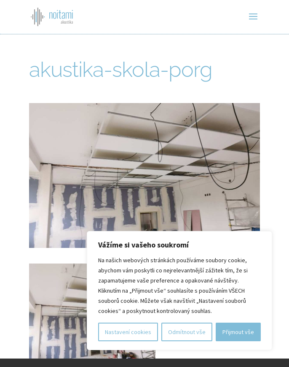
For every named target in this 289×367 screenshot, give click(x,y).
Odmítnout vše (187, 332)
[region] (179, 290)
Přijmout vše (238, 332)
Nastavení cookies (128, 332)
